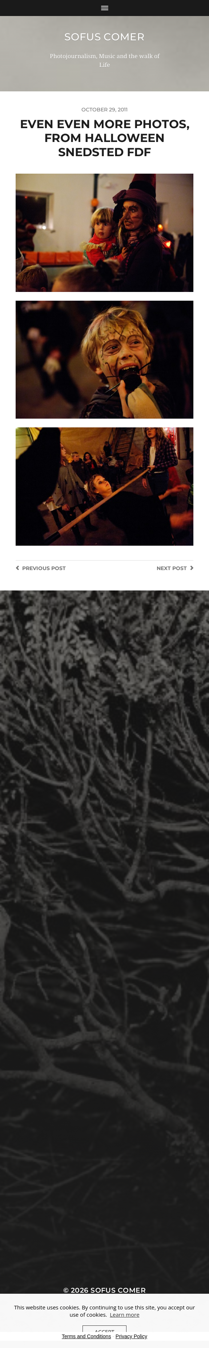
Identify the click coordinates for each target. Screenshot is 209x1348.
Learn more (124, 1314)
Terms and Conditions (86, 1336)
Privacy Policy (131, 1336)
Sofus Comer (104, 37)
